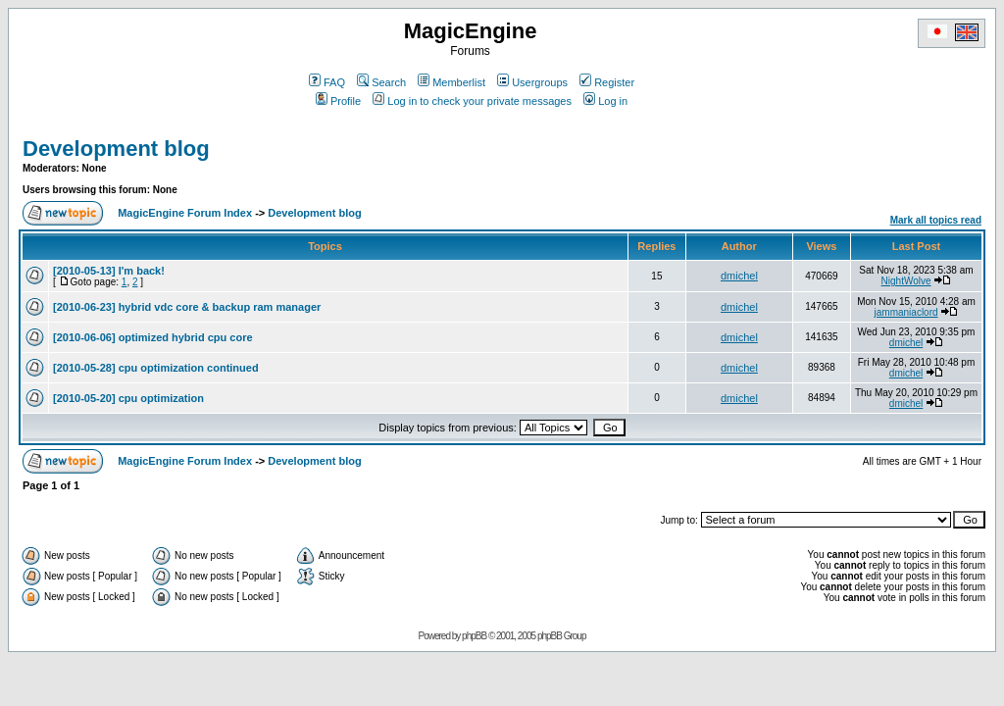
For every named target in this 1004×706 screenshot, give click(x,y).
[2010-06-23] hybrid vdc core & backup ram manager (187, 307)
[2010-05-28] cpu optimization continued (156, 368)
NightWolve (906, 281)
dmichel (739, 275)
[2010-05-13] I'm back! (109, 271)
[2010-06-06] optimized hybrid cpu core (153, 337)
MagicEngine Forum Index (185, 213)
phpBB (474, 635)
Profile (338, 101)
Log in (605, 101)
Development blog (116, 148)
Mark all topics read (935, 220)
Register (606, 82)
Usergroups (532, 82)
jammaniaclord (906, 312)
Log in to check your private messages (472, 101)
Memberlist (451, 82)
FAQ (327, 82)
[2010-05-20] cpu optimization (128, 398)
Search (381, 82)
